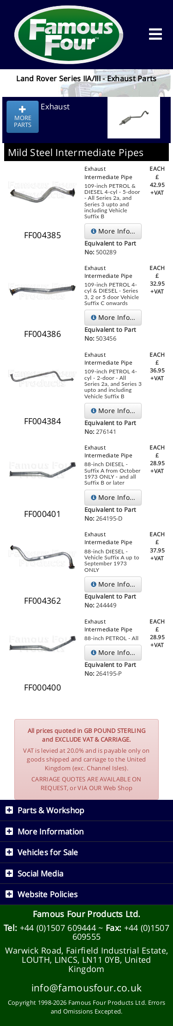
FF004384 (42, 420)
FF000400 (42, 687)
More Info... (113, 231)
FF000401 (42, 513)
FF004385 (42, 234)
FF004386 (42, 333)
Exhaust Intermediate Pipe (108, 172)
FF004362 (42, 600)
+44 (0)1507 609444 (58, 927)
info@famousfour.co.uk (86, 987)
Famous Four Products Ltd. (87, 913)
